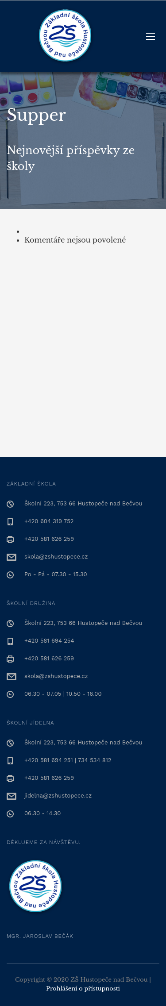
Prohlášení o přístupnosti (83, 988)
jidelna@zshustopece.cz (58, 795)
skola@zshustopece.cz (56, 556)
